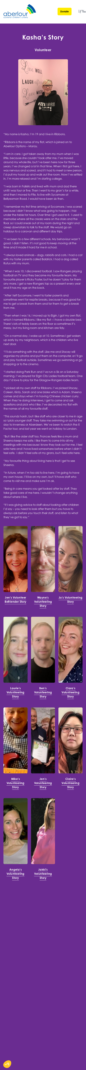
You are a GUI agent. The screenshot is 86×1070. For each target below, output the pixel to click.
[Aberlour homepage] (20, 11)
